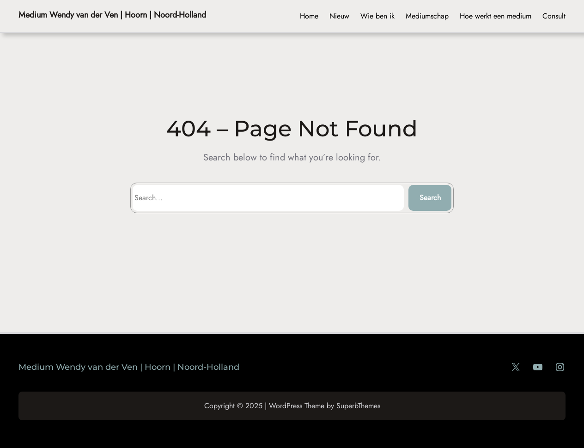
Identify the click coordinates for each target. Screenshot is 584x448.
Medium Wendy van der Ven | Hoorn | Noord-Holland (112, 15)
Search (430, 197)
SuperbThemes (358, 405)
